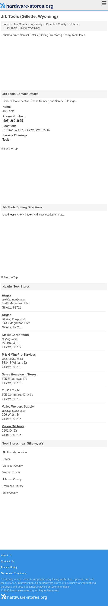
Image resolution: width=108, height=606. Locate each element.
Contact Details (29, 35)
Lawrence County (12, 485)
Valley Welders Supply (18, 406)
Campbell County (12, 465)
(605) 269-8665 (12, 120)
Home (5, 24)
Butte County (10, 492)
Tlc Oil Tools (11, 390)
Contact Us (7, 561)
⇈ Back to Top (9, 148)
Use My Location (14, 452)
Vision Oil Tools (13, 426)
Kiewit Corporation (15, 334)
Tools (5, 139)
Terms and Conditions (13, 573)
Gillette (6, 458)
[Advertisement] (54, 62)
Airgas (6, 295)
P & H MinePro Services (19, 354)
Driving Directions (50, 35)
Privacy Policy (9, 567)
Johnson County (11, 479)
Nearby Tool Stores (74, 35)
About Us (6, 555)
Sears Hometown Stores (19, 374)
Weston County (11, 472)
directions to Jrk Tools (20, 214)
